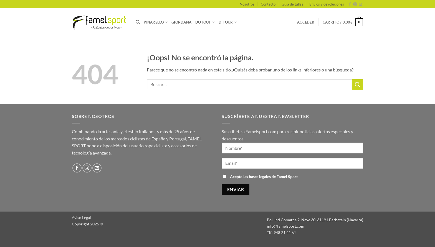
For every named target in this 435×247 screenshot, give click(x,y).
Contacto (268, 4)
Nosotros (247, 4)
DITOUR (228, 22)
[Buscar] (138, 22)
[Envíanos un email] (360, 4)
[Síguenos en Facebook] (349, 4)
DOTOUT (205, 22)
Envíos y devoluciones (326, 4)
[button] (305, 22)
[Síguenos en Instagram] (355, 4)
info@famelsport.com (285, 226)
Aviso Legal (81, 217)
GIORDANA (181, 22)
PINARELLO (156, 22)
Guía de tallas (292, 4)
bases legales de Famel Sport (273, 176)
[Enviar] (357, 84)
